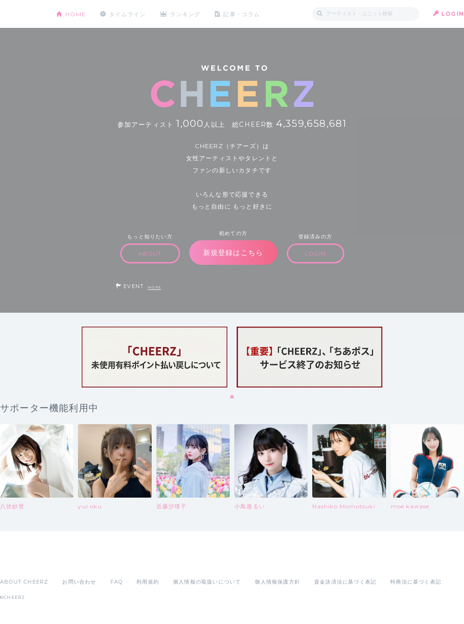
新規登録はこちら (233, 252)
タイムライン (127, 13)
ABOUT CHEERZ (24, 581)
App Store (21, 561)
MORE (154, 287)
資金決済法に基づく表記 (345, 581)
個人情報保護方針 (277, 581)
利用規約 (147, 581)
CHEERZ (21, 14)
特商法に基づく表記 (415, 581)
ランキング (186, 13)
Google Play (70, 561)
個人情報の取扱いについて (207, 581)
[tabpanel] (154, 357)
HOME (75, 13)
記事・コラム (242, 13)
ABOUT (150, 253)
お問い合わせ (79, 581)
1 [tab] (232, 397)
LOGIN (452, 13)
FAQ (116, 581)
